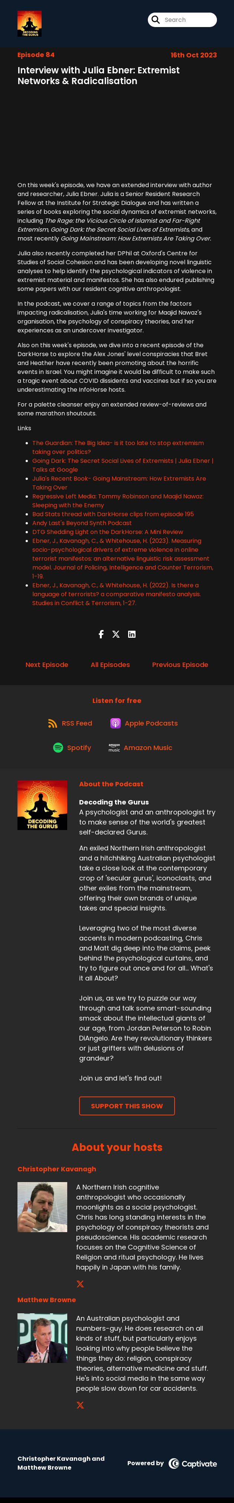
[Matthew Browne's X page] (80, 1410)
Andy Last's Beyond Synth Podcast (82, 524)
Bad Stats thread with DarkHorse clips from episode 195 (113, 515)
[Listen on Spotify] (71, 752)
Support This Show (127, 1111)
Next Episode (47, 665)
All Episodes (110, 665)
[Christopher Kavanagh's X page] (80, 1289)
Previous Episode (180, 665)
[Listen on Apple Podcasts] (145, 725)
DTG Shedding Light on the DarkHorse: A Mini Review (107, 533)
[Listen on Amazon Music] (142, 752)
